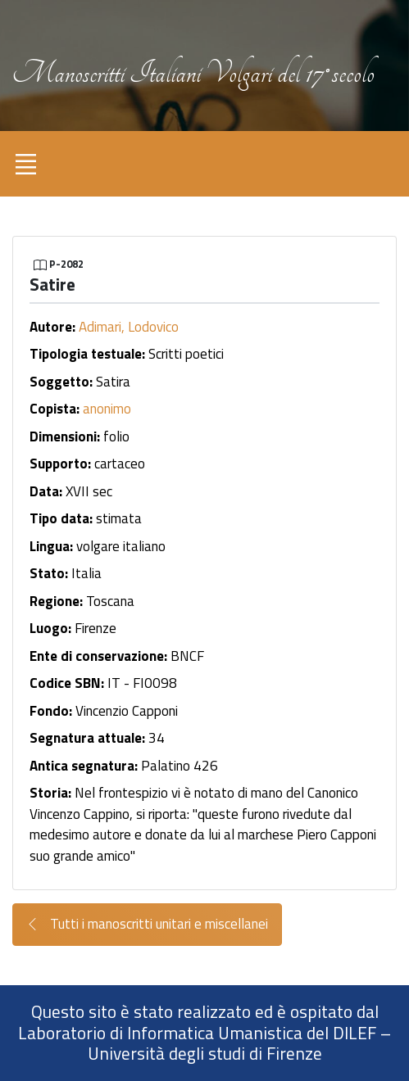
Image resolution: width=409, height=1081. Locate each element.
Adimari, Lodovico (129, 326)
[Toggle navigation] (25, 164)
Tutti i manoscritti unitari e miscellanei (147, 924)
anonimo (107, 408)
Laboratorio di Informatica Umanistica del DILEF (197, 1033)
